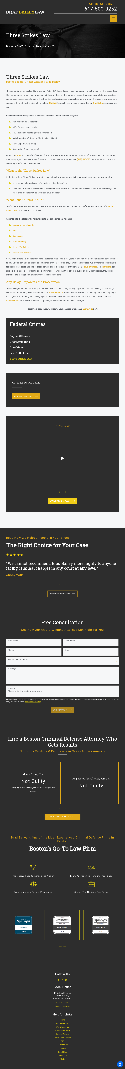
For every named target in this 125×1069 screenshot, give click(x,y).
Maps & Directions (62, 1006)
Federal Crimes (62, 1034)
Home (62, 1020)
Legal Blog (62, 1052)
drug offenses (90, 267)
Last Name (70, 641)
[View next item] (64, 492)
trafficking (106, 267)
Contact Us (62, 1055)
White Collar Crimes (62, 1038)
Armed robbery (19, 241)
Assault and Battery (21, 252)
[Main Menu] (113, 18)
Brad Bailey (98, 103)
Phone (11, 650)
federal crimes (13, 300)
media (18, 155)
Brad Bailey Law (55, 292)
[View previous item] (60, 492)
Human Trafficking (20, 247)
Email (67, 650)
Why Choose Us (62, 1027)
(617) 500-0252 (62, 1003)
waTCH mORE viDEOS (62, 501)
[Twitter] (62, 980)
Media (62, 1059)
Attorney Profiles (26, 396)
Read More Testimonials (63, 593)
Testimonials (62, 1045)
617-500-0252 (100, 9)
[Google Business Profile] (66, 980)
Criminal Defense (62, 1030)
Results (62, 1048)
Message (12, 669)
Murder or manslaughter (23, 225)
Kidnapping (17, 236)
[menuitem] (62, 336)
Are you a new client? (18, 659)
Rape (14, 230)
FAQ (62, 1041)
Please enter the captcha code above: (25, 691)
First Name (13, 641)
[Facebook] (59, 980)
